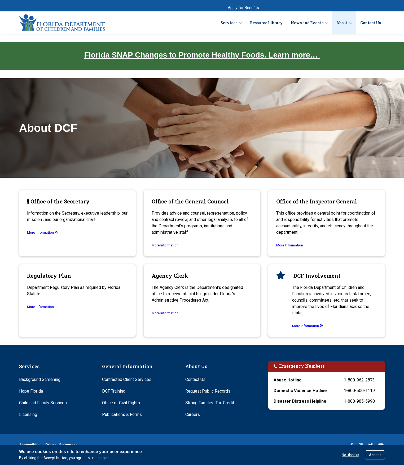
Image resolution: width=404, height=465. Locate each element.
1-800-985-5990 (359, 401)
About (342, 22)
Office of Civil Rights (121, 402)
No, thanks (350, 455)
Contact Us (370, 22)
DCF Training (113, 391)
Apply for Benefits (243, 7)
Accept (375, 455)
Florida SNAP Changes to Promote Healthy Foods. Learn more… (202, 55)
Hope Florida (31, 391)
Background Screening (39, 379)
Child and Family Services (43, 402)
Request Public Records (207, 391)
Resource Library (266, 22)
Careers (192, 414)
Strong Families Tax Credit (209, 402)
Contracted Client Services (126, 379)
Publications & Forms (122, 414)
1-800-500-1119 (359, 390)
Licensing (28, 414)
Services (229, 22)
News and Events (307, 22)
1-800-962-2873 (359, 380)
